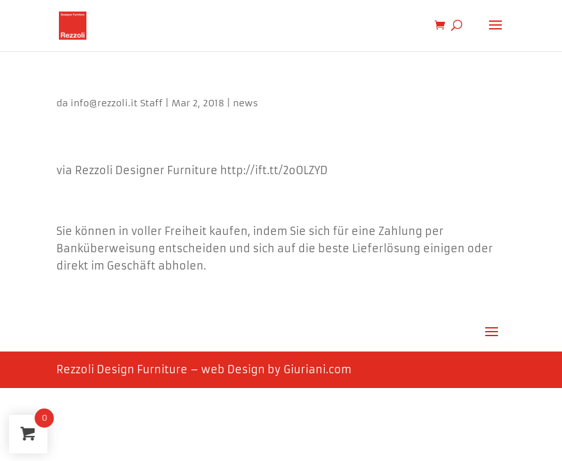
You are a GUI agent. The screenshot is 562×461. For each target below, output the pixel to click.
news (245, 103)
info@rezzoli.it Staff (116, 103)
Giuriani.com (317, 369)
